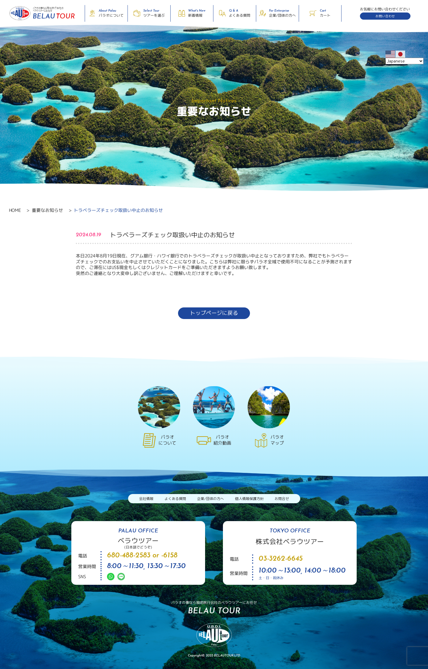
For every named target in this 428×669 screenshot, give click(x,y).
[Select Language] (404, 61)
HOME (15, 210)
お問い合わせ (385, 16)
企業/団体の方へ (210, 498)
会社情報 (146, 498)
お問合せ (282, 498)
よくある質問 (175, 498)
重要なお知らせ (47, 210)
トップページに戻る (214, 313)
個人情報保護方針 (249, 498)
